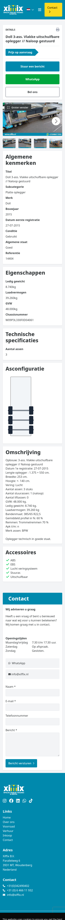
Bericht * (32, 742)
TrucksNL (24, 915)
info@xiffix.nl (19, 674)
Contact (8, 840)
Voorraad (9, 826)
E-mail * (32, 705)
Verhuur (8, 831)
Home (7, 817)
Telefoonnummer (32, 719)
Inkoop (7, 835)
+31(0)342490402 (18, 886)
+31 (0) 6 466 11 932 (20, 890)
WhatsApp (32, 79)
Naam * (32, 690)
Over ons (9, 822)
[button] (9, 121)
